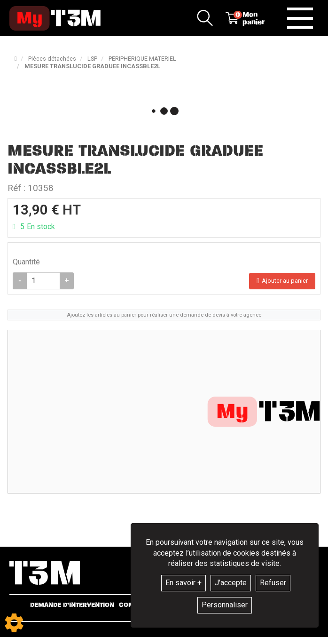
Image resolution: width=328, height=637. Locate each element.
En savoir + (183, 582)
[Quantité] (43, 280)
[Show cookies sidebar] (14, 622)
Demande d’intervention (72, 605)
